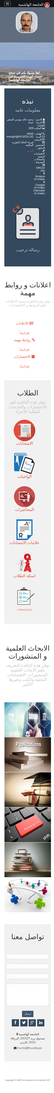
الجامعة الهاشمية (34, 4)
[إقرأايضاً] (24, 333)
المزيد (30, 150)
